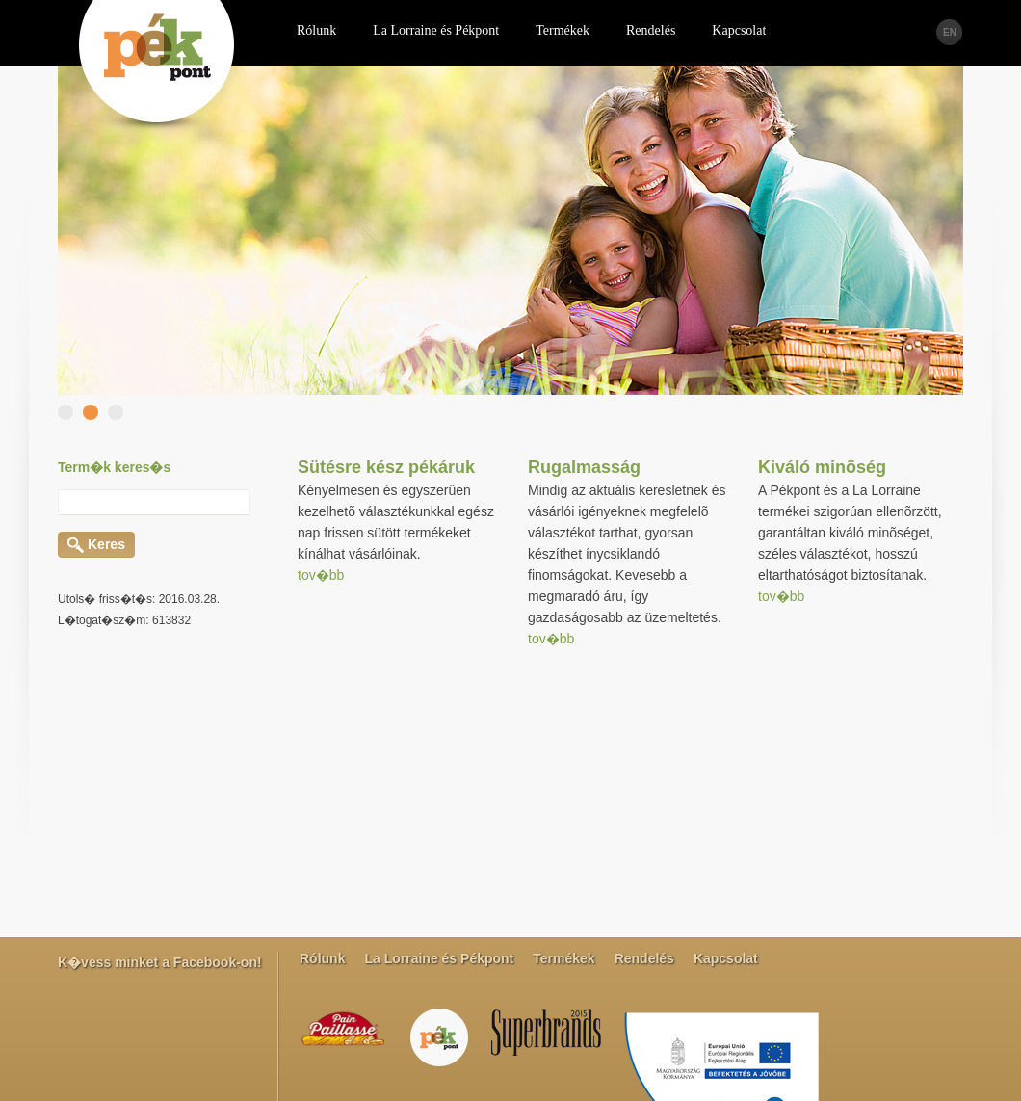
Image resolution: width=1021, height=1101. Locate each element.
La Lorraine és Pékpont (438, 958)
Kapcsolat (726, 958)
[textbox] (154, 502)
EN (949, 32)
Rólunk (322, 958)
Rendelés (644, 958)
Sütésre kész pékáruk (386, 467)
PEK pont (156, 69)
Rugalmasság (584, 467)
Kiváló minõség (822, 467)
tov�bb (321, 575)
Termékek (563, 958)
